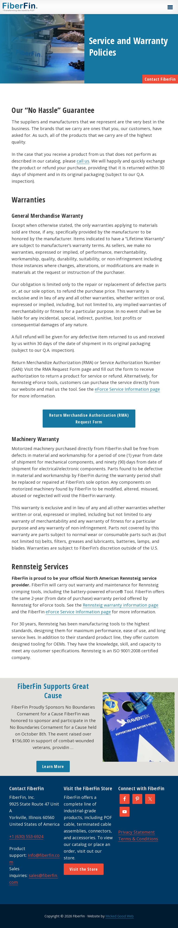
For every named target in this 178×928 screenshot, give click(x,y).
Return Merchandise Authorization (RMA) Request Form (89, 418)
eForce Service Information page (127, 389)
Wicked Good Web (119, 916)
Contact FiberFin (160, 79)
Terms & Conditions (138, 839)
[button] (169, 7)
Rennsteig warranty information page (120, 605)
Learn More (53, 766)
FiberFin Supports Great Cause (53, 690)
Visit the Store (84, 869)
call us (83, 161)
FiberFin (28, 7)
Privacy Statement (136, 832)
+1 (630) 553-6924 (26, 836)
